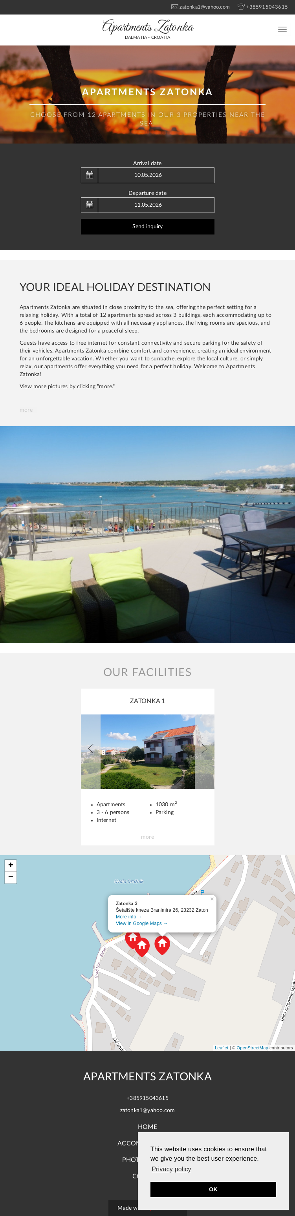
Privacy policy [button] (171, 1169)
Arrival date (147, 163)
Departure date (147, 193)
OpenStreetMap (252, 1047)
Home (148, 1127)
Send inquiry (147, 226)
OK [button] (213, 1189)
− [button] (10, 877)
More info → (129, 917)
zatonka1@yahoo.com (147, 1110)
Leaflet (221, 1047)
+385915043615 (147, 1098)
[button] (91, 751)
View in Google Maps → (142, 923)
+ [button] (10, 866)
